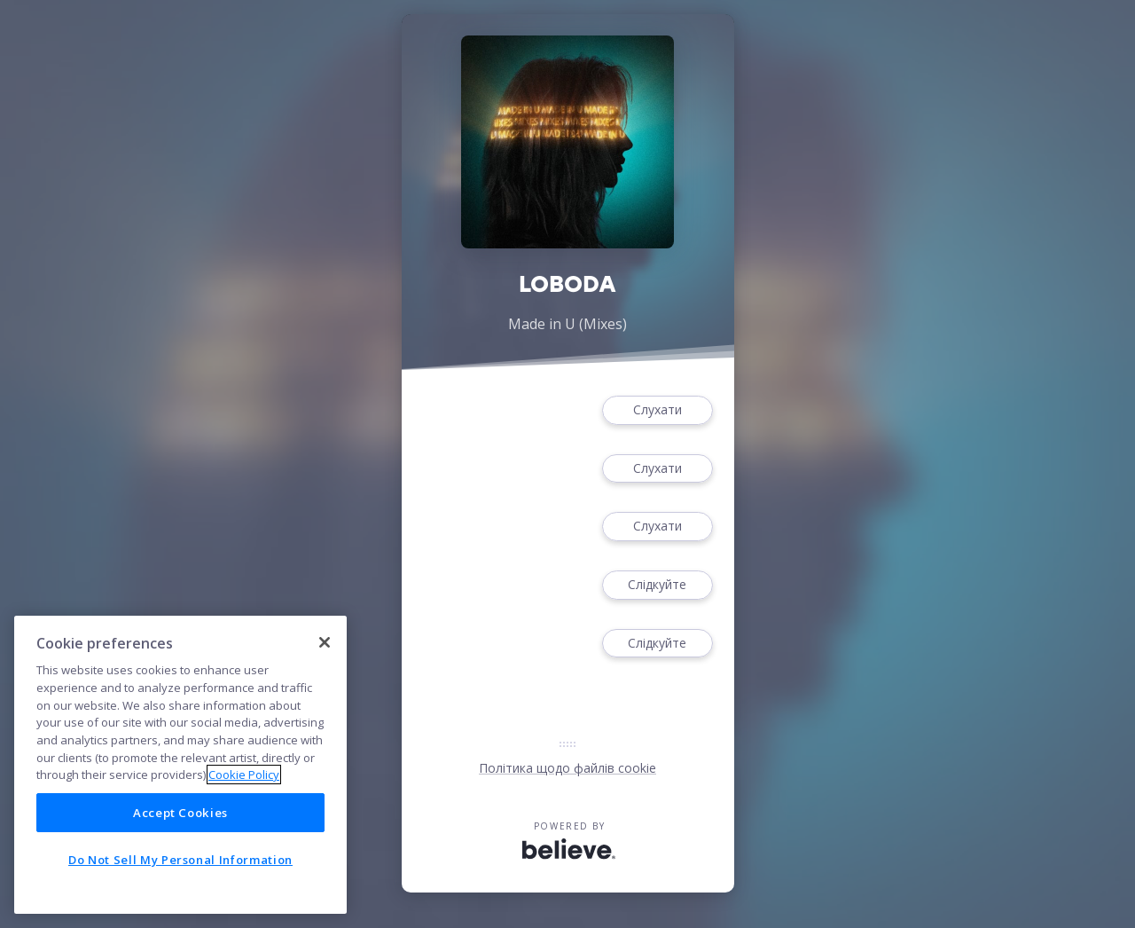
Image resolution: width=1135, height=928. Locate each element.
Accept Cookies (180, 813)
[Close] (324, 642)
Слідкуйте (657, 585)
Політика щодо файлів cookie (567, 767)
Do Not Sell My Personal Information (180, 860)
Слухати (657, 410)
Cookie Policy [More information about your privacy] (243, 775)
